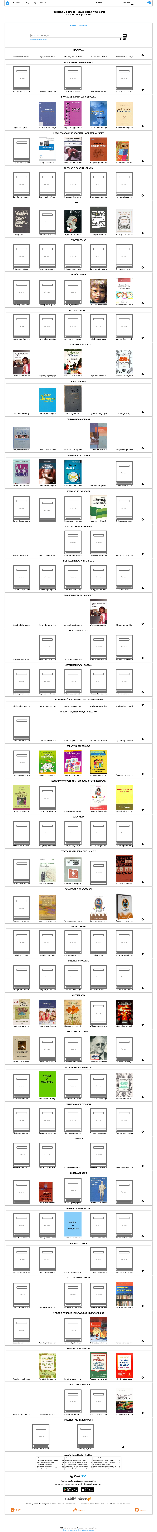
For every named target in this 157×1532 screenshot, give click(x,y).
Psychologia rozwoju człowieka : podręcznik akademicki (79, 1462)
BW (110, 3)
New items (16, 3)
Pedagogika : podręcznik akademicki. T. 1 (47, 1468)
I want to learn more (70, 1530)
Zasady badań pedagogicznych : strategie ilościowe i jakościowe (53, 1460)
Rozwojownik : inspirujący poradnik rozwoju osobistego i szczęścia (82, 1466)
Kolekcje (45, 39)
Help (34, 3)
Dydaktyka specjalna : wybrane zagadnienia (76, 1464)
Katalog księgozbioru (78, 25)
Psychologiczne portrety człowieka (45, 1462)
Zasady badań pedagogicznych (45, 1464)
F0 (132, 3)
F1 (136, 3)
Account (43, 3)
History (26, 3)
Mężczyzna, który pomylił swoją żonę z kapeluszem (106, 1468)
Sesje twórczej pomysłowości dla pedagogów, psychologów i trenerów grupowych (86, 1468)
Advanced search (36, 39)
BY (119, 3)
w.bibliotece (71, 1504)
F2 (141, 3)
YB (114, 3)
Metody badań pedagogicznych (45, 1466)
